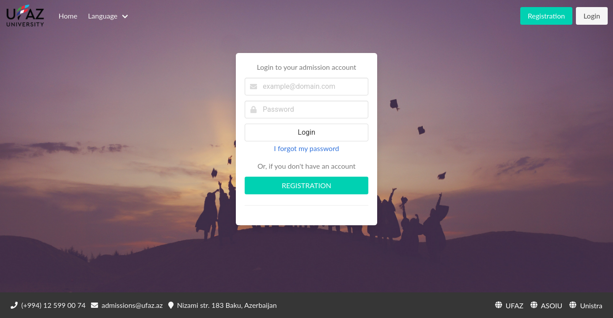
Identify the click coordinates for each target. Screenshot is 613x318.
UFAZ (508, 304)
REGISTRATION (306, 185)
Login (591, 15)
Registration (546, 15)
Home (67, 15)
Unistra (585, 304)
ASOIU (545, 304)
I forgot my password (306, 148)
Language (102, 15)
